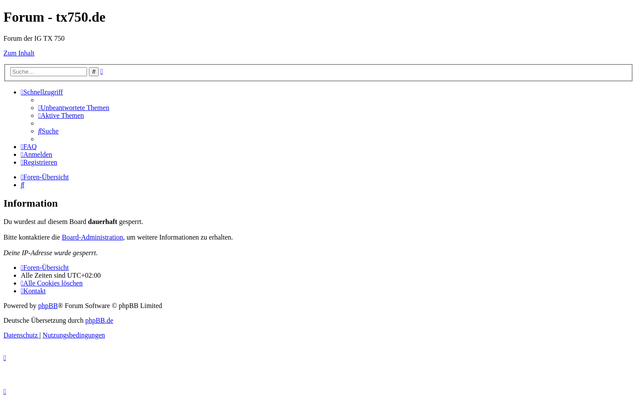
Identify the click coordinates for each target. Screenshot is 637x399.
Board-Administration (92, 237)
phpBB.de (99, 320)
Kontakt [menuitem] (33, 291)
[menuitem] (73, 107)
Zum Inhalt (19, 53)
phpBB (48, 305)
